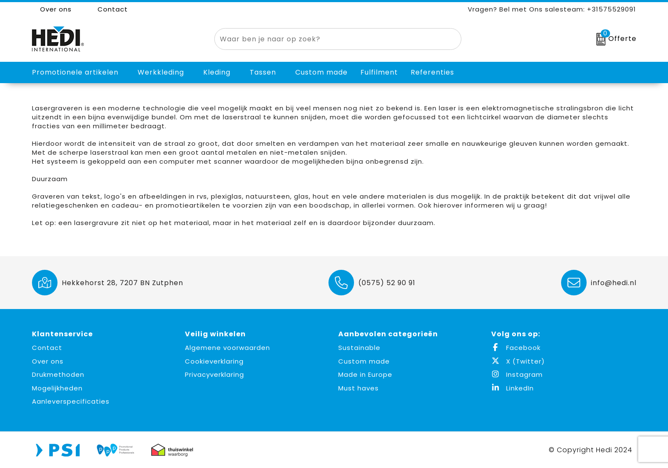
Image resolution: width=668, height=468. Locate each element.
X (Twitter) (518, 361)
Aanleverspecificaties (70, 401)
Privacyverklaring (214, 374)
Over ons (52, 9)
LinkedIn (512, 388)
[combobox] (328, 39)
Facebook (516, 347)
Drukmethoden (58, 374)
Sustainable (359, 347)
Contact (108, 9)
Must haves (358, 388)
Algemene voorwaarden (227, 347)
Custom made (364, 361)
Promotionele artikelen (75, 72)
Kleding (216, 72)
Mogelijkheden (57, 388)
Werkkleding (161, 72)
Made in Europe (365, 374)
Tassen (263, 72)
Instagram (517, 374)
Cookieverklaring (214, 361)
